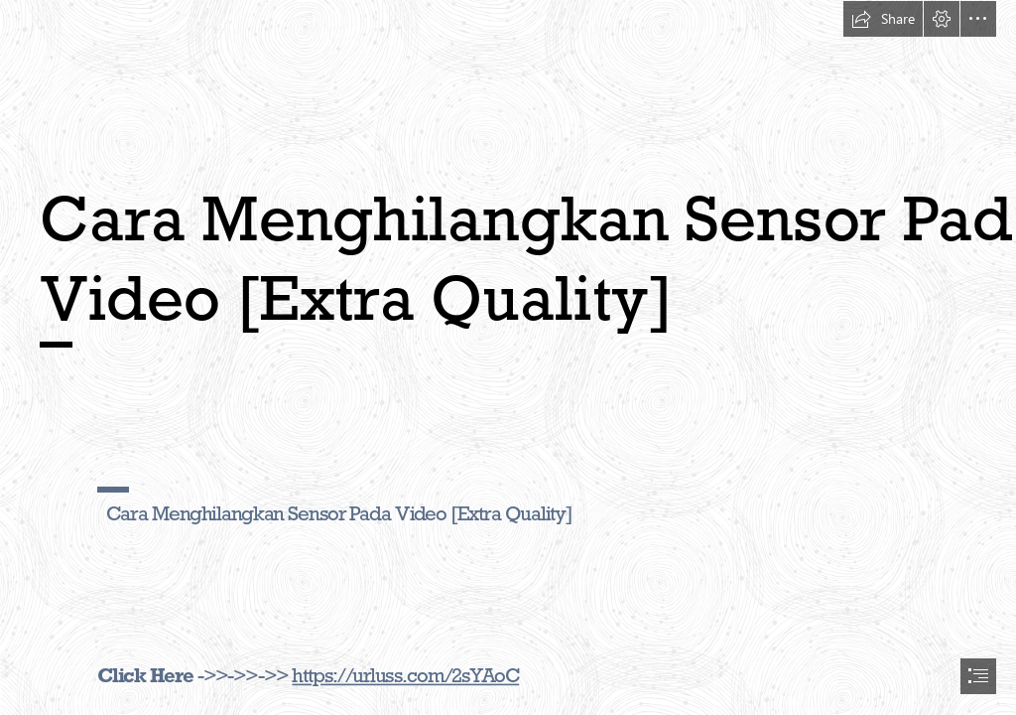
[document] (508, 357)
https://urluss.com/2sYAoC (405, 675)
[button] (883, 19)
